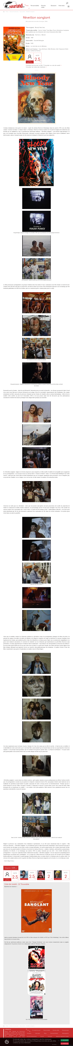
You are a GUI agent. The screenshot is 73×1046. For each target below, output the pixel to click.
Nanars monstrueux (14, 11)
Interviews (61, 6)
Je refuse (64, 1043)
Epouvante (22, 11)
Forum (42, 1036)
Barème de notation (10, 886)
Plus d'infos (54, 1044)
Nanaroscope (65, 1030)
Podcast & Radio (54, 1033)
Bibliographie (65, 1033)
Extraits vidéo (43, 7)
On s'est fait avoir (36, 1030)
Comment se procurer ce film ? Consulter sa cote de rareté (44, 65)
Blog (45, 1033)
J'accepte (64, 1040)
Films (27, 6)
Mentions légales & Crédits (62, 1036)
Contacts (50, 1036)
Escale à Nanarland (31, 1036)
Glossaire (53, 6)
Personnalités (35, 6)
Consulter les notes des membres (36, 67)
